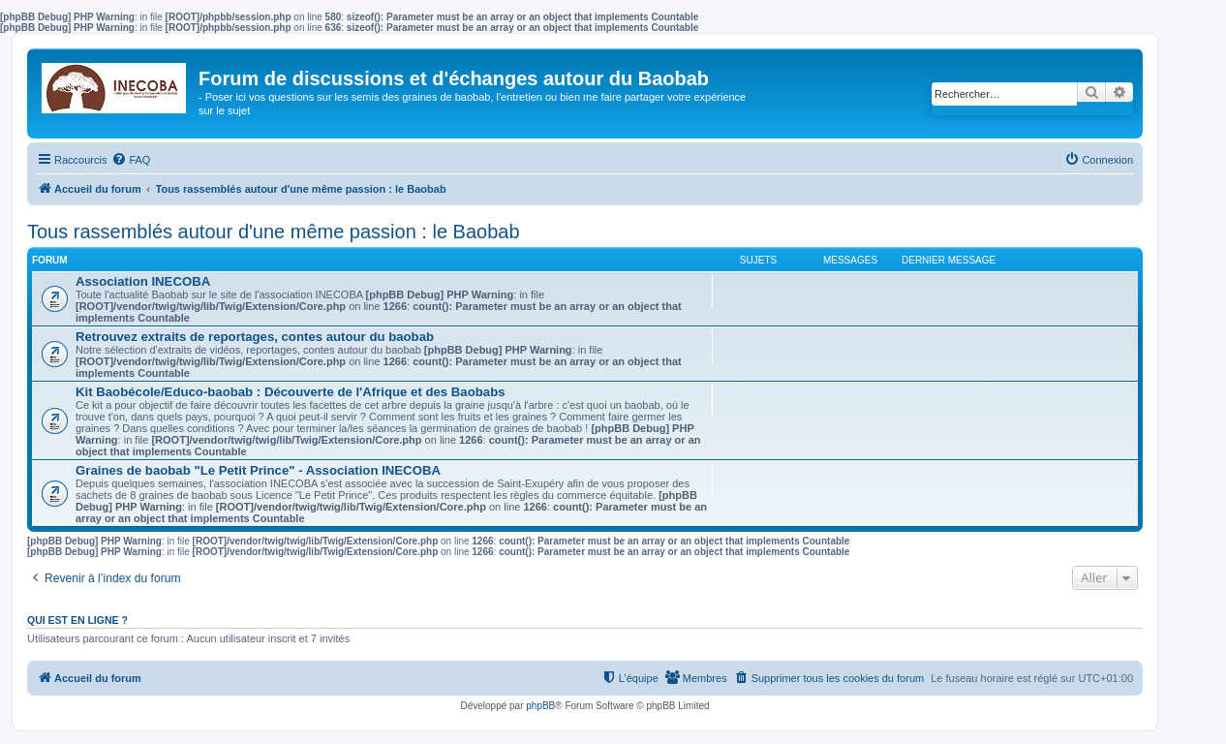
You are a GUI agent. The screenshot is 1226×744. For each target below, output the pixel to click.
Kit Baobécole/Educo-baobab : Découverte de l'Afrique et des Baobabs (291, 392)
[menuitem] (130, 159)
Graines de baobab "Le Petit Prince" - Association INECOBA (258, 470)
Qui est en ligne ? (77, 620)
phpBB (540, 705)
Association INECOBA (143, 281)
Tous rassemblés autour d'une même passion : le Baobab (273, 231)
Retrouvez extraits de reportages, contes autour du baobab (255, 336)
